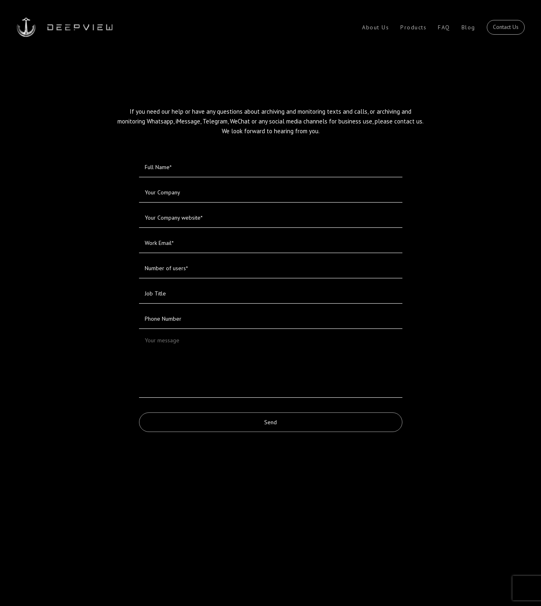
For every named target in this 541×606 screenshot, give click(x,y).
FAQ (444, 27)
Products (413, 27)
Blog (468, 27)
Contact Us (506, 27)
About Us (375, 27)
